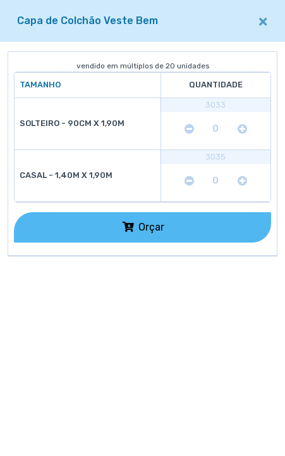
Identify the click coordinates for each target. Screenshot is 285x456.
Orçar (144, 227)
